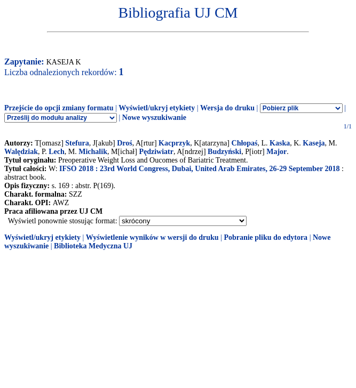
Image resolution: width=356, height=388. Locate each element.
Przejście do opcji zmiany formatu (59, 108)
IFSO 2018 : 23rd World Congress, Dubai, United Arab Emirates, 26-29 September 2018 (199, 169)
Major (276, 152)
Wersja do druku (227, 108)
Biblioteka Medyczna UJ (93, 246)
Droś (124, 143)
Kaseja (314, 143)
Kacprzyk (174, 143)
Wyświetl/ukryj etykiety (156, 108)
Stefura (77, 143)
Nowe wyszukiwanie (154, 118)
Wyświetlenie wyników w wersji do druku (152, 237)
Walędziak (21, 152)
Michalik (92, 152)
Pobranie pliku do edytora (265, 237)
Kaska (280, 143)
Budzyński (224, 152)
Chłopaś (245, 143)
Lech (57, 152)
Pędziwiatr (156, 152)
